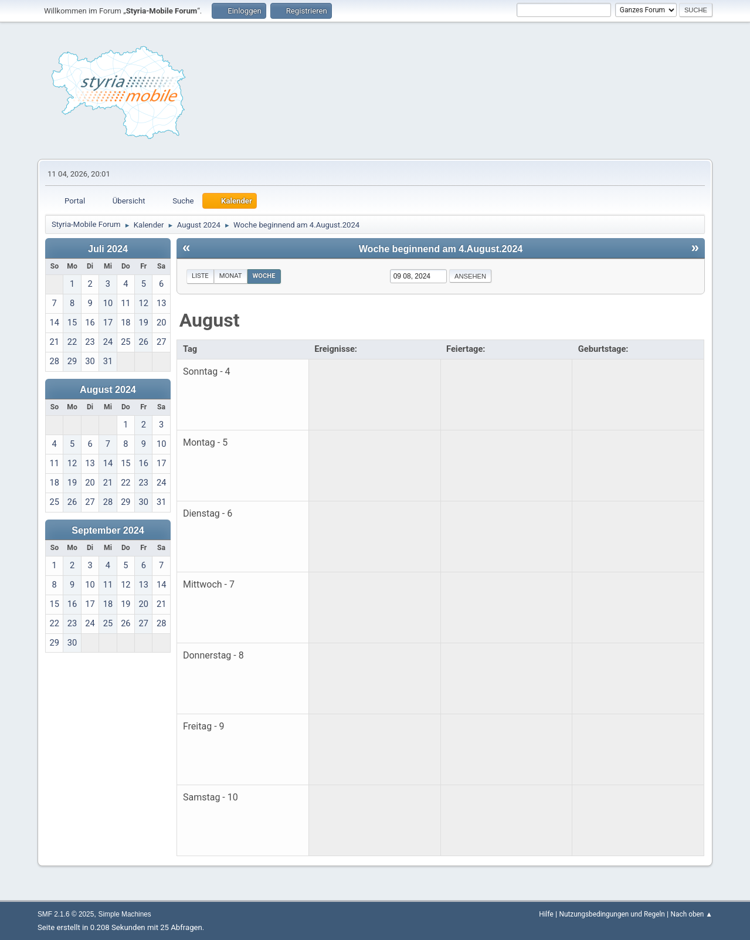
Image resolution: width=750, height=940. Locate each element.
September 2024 (108, 530)
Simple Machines (125, 914)
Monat (230, 276)
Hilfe (546, 914)
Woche (264, 276)
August (209, 320)
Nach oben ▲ (691, 914)
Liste (200, 276)
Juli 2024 (108, 248)
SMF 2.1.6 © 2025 (66, 914)
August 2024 (108, 389)
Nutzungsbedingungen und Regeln (612, 914)
